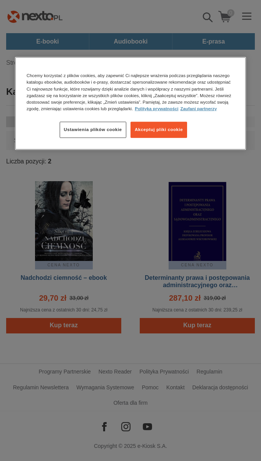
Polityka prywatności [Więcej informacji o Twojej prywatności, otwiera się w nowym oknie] (156, 108)
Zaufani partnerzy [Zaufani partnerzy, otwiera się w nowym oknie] (198, 108)
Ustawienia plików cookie (93, 129)
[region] (130, 103)
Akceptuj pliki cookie (159, 129)
